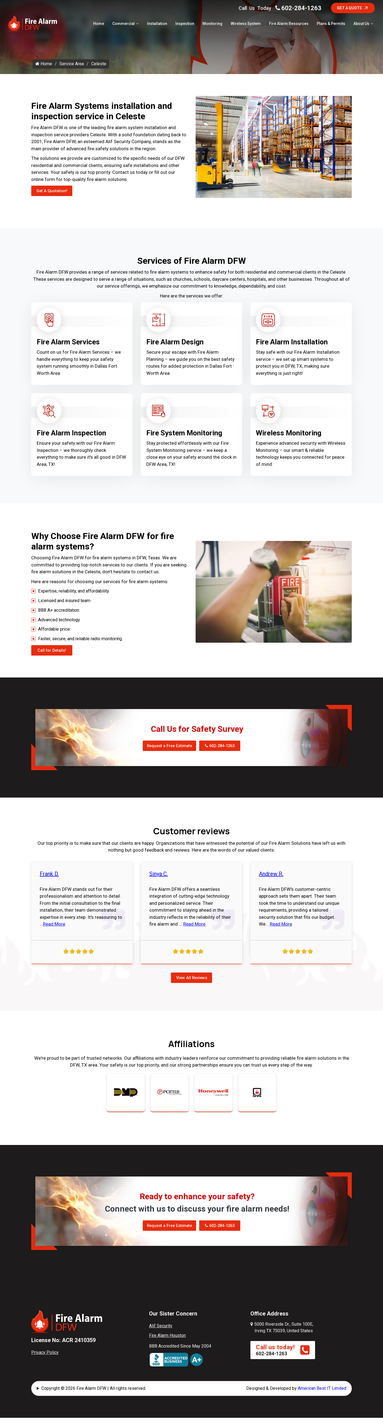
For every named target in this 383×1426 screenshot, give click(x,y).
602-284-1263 (298, 8)
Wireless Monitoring (288, 438)
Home (98, 24)
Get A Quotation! (54, 197)
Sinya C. (158, 883)
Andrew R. (271, 883)
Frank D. (49, 883)
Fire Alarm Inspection (71, 438)
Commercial (123, 24)
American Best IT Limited (322, 1398)
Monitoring (212, 24)
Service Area (71, 72)
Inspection (184, 24)
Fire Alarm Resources (288, 24)
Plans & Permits (331, 24)
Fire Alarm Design (175, 347)
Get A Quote (353, 8)
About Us (361, 24)
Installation (157, 24)
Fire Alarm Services (68, 347)
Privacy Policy (45, 1362)
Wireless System (246, 24)
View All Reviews (191, 987)
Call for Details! (53, 659)
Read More (54, 934)
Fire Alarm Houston (167, 1345)
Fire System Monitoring (184, 438)
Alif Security (160, 1336)
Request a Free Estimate (166, 755)
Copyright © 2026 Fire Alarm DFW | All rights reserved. (93, 1398)
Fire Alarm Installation (292, 347)
